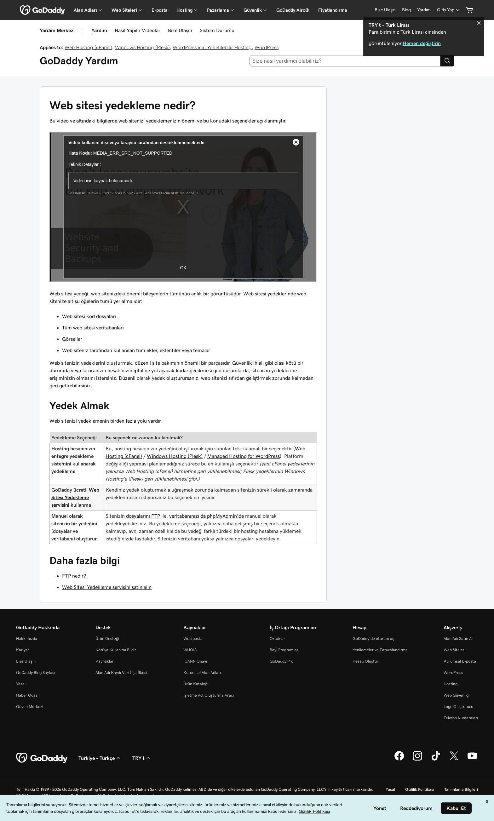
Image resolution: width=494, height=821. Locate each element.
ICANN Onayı (195, 661)
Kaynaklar (104, 661)
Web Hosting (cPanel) (88, 47)
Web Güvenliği (456, 695)
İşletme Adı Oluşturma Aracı (208, 695)
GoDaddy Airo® (292, 10)
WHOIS (190, 650)
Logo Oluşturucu (458, 706)
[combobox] (345, 61)
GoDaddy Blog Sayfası (35, 672)
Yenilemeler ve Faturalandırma (380, 650)
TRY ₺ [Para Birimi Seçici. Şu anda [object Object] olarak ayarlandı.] (142, 758)
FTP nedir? (74, 575)
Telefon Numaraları (461, 718)
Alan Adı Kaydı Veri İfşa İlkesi (121, 672)
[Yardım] (424, 10)
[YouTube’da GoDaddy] (472, 759)
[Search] (447, 60)
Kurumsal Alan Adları (202, 672)
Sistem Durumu (217, 30)
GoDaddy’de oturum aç (373, 638)
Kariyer (22, 650)
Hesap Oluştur (365, 661)
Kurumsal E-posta (460, 661)
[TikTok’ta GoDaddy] (435, 759)
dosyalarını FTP (143, 515)
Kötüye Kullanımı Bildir (115, 650)
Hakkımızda (26, 638)
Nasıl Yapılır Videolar (137, 30)
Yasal (21, 684)
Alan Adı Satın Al (458, 638)
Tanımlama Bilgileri (461, 789)
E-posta (160, 10)
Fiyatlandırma (332, 10)
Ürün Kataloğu (196, 684)
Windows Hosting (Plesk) (142, 47)
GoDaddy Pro (281, 661)
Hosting (450, 684)
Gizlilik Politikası (419, 789)
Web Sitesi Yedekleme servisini (75, 497)
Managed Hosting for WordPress (243, 456)
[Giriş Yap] (448, 10)
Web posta (193, 638)
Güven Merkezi (29, 706)
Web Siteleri (454, 650)
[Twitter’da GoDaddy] (454, 759)
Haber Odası (27, 695)
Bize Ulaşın (180, 30)
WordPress (267, 47)
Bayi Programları (284, 650)
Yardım (99, 30)
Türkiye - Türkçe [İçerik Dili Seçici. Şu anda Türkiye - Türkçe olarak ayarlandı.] (100, 758)
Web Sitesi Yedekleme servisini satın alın (107, 587)
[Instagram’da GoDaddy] (417, 759)
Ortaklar (277, 638)
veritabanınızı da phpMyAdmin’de (206, 515)
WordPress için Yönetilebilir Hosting (212, 47)
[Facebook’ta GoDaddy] (399, 759)
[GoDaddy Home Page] (42, 758)
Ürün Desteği (107, 638)
